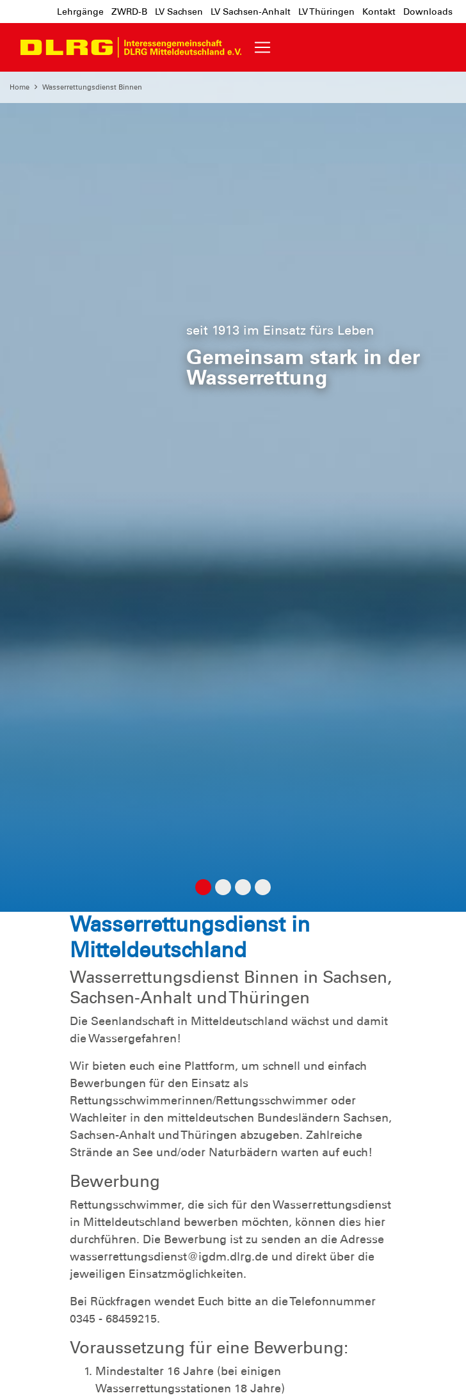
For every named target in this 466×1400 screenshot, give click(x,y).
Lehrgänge (80, 11)
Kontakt (379, 11)
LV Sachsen (179, 11)
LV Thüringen (326, 11)
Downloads (428, 11)
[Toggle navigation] (262, 47)
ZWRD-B (129, 11)
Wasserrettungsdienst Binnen (92, 87)
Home (19, 87)
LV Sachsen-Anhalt (251, 11)
